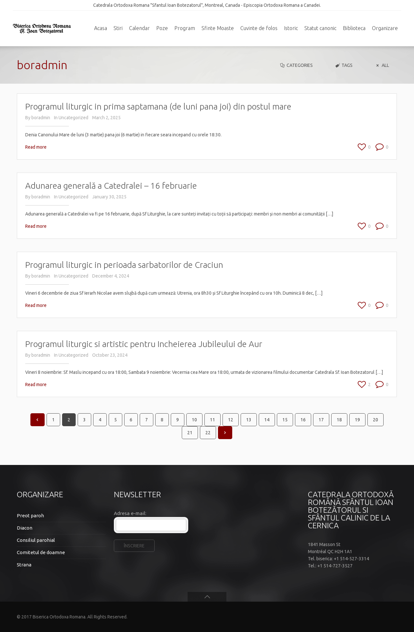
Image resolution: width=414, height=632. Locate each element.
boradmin (40, 117)
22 (208, 432)
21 (189, 432)
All (381, 65)
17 (321, 419)
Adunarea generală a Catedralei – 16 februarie (111, 185)
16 (303, 419)
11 (212, 419)
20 (375, 419)
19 (357, 419)
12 (230, 419)
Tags (343, 65)
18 (339, 419)
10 (194, 419)
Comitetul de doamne (41, 552)
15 (285, 419)
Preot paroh (30, 515)
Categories (296, 65)
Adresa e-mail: (130, 513)
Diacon (24, 528)
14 (266, 419)
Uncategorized (73, 117)
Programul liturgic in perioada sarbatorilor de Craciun (124, 264)
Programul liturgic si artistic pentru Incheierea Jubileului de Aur (143, 344)
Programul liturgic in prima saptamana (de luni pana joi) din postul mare (158, 106)
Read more (36, 147)
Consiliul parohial (36, 540)
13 (248, 419)
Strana (24, 564)
